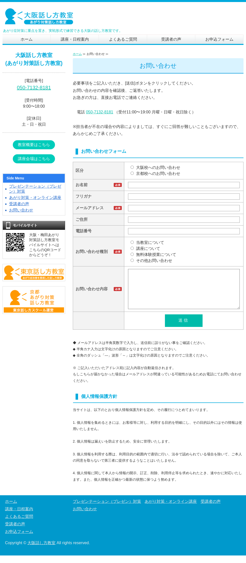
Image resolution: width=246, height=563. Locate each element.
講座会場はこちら (34, 159)
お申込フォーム (219, 39)
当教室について (147, 242)
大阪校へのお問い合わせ (155, 167)
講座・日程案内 (75, 39)
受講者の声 (171, 39)
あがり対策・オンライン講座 (35, 197)
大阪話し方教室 (41, 550)
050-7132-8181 (99, 112)
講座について (145, 248)
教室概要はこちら (34, 145)
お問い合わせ (21, 210)
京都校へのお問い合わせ (155, 173)
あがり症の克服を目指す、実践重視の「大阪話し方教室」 (40, 17)
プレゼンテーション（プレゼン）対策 (107, 509)
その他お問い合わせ (151, 260)
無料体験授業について (153, 254)
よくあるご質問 (123, 39)
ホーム (27, 39)
